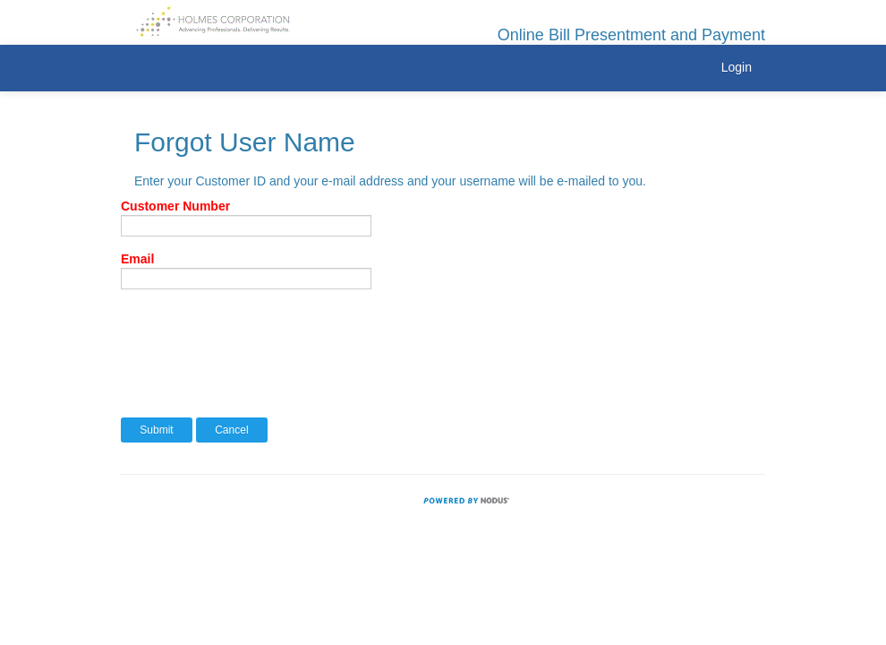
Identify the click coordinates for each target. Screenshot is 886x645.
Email (137, 259)
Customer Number (175, 206)
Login (736, 67)
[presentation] (257, 338)
